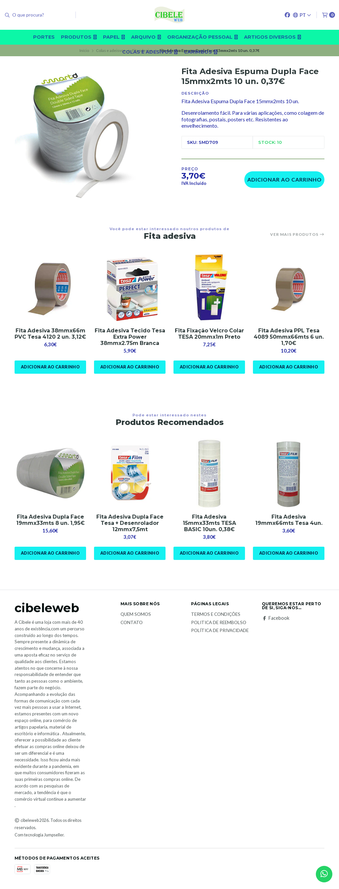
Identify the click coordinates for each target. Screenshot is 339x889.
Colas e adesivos (149, 52)
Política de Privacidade (220, 631)
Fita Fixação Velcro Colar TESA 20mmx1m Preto (209, 333)
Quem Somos (136, 615)
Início (84, 50)
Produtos (79, 37)
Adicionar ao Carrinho (284, 179)
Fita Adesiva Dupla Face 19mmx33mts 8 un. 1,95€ (50, 520)
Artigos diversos (272, 37)
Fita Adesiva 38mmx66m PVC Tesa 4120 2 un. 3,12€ (50, 336)
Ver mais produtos (297, 234)
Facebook (275, 618)
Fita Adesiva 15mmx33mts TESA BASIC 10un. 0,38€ (209, 523)
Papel (114, 37)
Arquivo (146, 37)
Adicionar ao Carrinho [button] (50, 367)
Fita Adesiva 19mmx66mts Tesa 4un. (289, 520)
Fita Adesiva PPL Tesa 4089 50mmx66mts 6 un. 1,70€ (288, 336)
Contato (132, 622)
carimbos (200, 52)
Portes (44, 37)
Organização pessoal (202, 37)
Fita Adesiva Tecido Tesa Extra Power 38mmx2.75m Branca (130, 336)
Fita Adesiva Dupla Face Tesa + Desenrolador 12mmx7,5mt (130, 523)
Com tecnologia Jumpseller (39, 835)
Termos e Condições (215, 615)
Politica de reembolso (218, 622)
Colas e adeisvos (110, 50)
